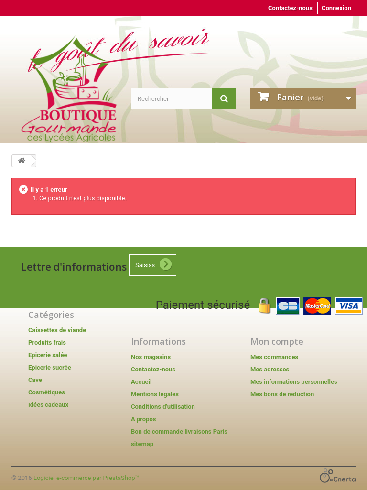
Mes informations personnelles (293, 381)
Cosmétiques (46, 392)
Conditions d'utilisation (163, 406)
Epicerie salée (47, 355)
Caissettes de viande (57, 330)
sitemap (142, 443)
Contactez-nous (290, 7)
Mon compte (276, 341)
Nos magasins (151, 356)
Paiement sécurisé (259, 305)
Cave (35, 379)
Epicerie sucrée (49, 367)
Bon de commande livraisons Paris (179, 431)
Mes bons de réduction (282, 394)
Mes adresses (269, 369)
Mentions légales (155, 394)
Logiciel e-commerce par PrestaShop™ (86, 477)
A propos (143, 419)
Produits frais (47, 342)
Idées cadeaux (48, 404)
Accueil (141, 381)
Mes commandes (274, 356)
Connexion (336, 7)
